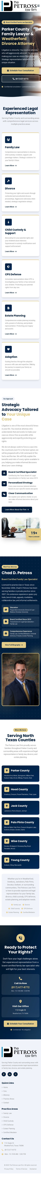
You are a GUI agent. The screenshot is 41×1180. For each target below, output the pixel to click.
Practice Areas (8, 1099)
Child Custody (8, 1121)
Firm (4, 1091)
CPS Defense (7, 1125)
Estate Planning (8, 1129)
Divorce (5, 1117)
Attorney (6, 1095)
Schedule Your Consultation (20, 70)
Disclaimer (33, 1169)
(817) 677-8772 (20, 79)
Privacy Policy (8, 1169)
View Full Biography (14, 645)
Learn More (11, 166)
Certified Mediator (9, 1132)
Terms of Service (21, 1169)
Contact (5, 1103)
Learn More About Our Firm (17, 510)
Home (5, 1087)
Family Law (7, 1113)
